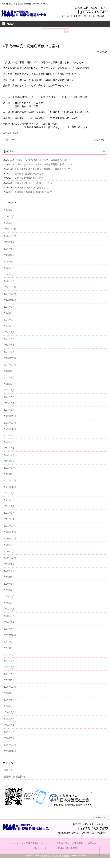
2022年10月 (10, 429)
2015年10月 (10, 751)
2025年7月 (9, 255)
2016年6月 (9, 706)
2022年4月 (9, 461)
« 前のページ (10, 139)
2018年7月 (9, 622)
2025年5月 (9, 268)
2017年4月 (9, 674)
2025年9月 (9, 242)
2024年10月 (10, 300)
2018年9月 (9, 616)
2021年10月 (10, 487)
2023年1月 (9, 410)
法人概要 (78, 843)
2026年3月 (9, 216)
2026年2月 (9, 223)
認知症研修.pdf (11, 133)
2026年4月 (9, 210)
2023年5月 (9, 390)
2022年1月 (9, 474)
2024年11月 (10, 294)
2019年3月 (9, 596)
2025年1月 (9, 281)
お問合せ (92, 843)
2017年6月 (9, 661)
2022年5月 (9, 455)
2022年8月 (9, 442)
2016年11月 (10, 687)
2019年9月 (9, 564)
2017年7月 (9, 654)
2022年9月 (9, 435)
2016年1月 (9, 738)
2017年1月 (9, 680)
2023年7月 (9, 384)
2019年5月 (9, 583)
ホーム (16, 843)
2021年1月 (9, 525)
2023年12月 (10, 358)
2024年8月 (9, 313)
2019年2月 (9, 603)
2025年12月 (10, 229)
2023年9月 (9, 371)
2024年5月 (9, 332)
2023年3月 (9, 403)
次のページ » (100, 139)
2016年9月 (9, 693)
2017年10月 (10, 635)
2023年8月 (9, 377)
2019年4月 (9, 590)
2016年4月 (9, 719)
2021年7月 (9, 506)
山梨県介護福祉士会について (37, 843)
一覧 (103, 151)
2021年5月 (9, 513)
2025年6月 (9, 261)
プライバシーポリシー (42, 848)
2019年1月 (9, 609)
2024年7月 (9, 319)
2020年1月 (9, 551)
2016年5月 (9, 712)
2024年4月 (9, 339)
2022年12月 (10, 416)
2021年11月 (10, 480)
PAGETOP (100, 817)
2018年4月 (9, 628)
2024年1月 (9, 352)
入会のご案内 (62, 843)
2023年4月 (9, 397)
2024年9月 (9, 306)
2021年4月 (9, 519)
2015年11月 (10, 744)
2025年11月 (10, 236)
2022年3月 (9, 468)
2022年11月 (10, 422)
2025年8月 (9, 248)
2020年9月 (9, 545)
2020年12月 (10, 532)
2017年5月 (9, 667)
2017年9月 (9, 641)
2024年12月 (10, 287)
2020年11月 (10, 538)
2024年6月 (9, 326)
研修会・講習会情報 (14, 776)
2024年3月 (9, 345)
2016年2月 (9, 732)
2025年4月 (9, 274)
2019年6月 (9, 577)
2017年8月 (9, 648)
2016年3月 (9, 725)
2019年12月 (10, 558)
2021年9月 (9, 493)
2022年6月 (9, 448)
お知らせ (8, 770)
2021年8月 (9, 500)
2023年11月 (10, 364)
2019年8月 (9, 571)
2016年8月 (9, 699)
